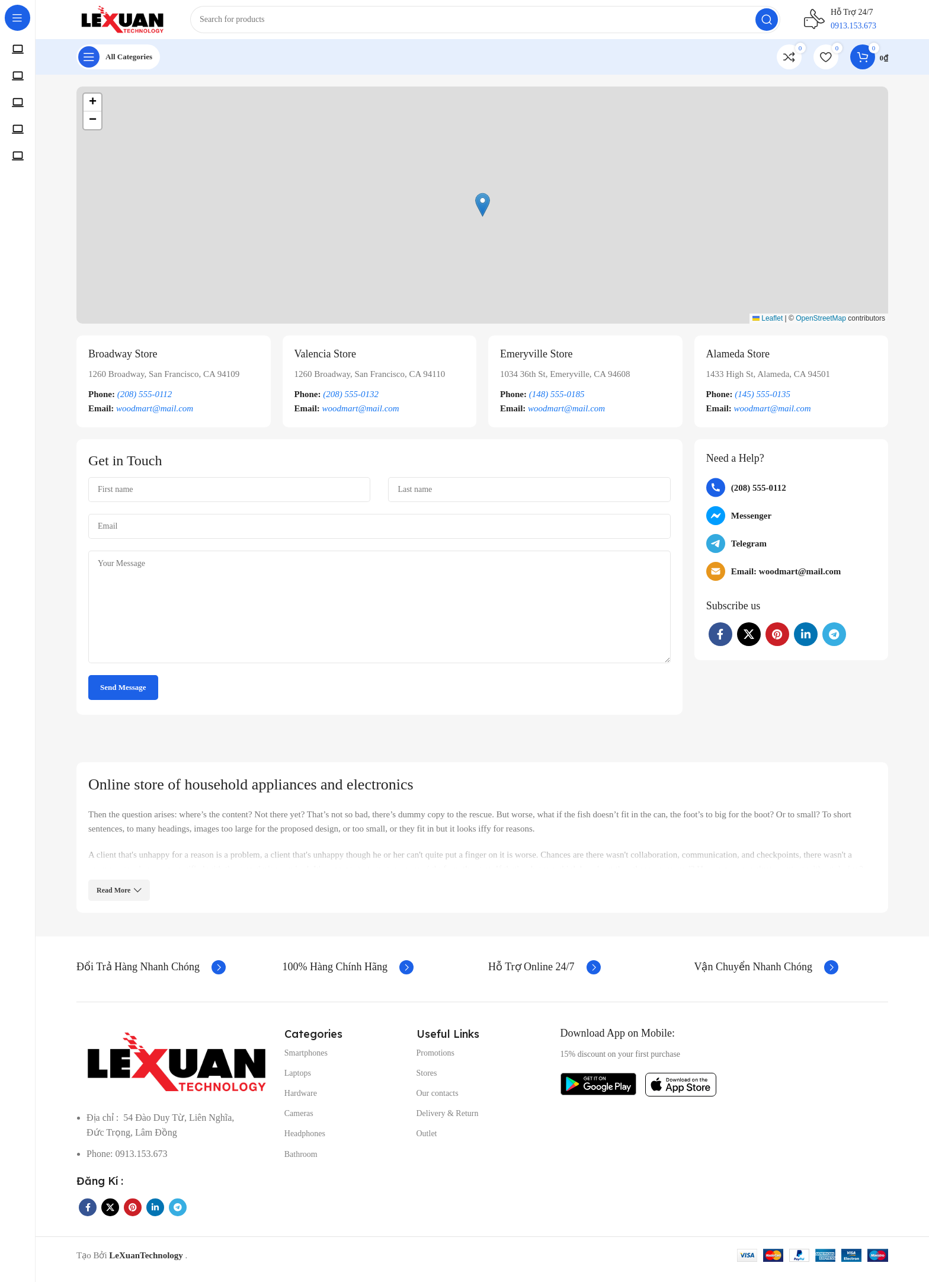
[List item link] (791, 496)
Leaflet (767, 326)
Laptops (297, 1081)
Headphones (304, 1142)
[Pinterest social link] (777, 642)
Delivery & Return (448, 1121)
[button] (482, 214)
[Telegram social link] (834, 642)
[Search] (496, 23)
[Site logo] (132, 22)
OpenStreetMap (821, 326)
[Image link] (174, 1069)
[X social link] (749, 642)
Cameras (298, 1121)
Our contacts (438, 1101)
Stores (427, 1081)
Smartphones (306, 1061)
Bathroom (301, 1162)
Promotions (436, 1061)
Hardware (300, 1101)
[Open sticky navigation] (118, 65)
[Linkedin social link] (806, 642)
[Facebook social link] (720, 642)
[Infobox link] (173, 390)
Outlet (427, 1142)
